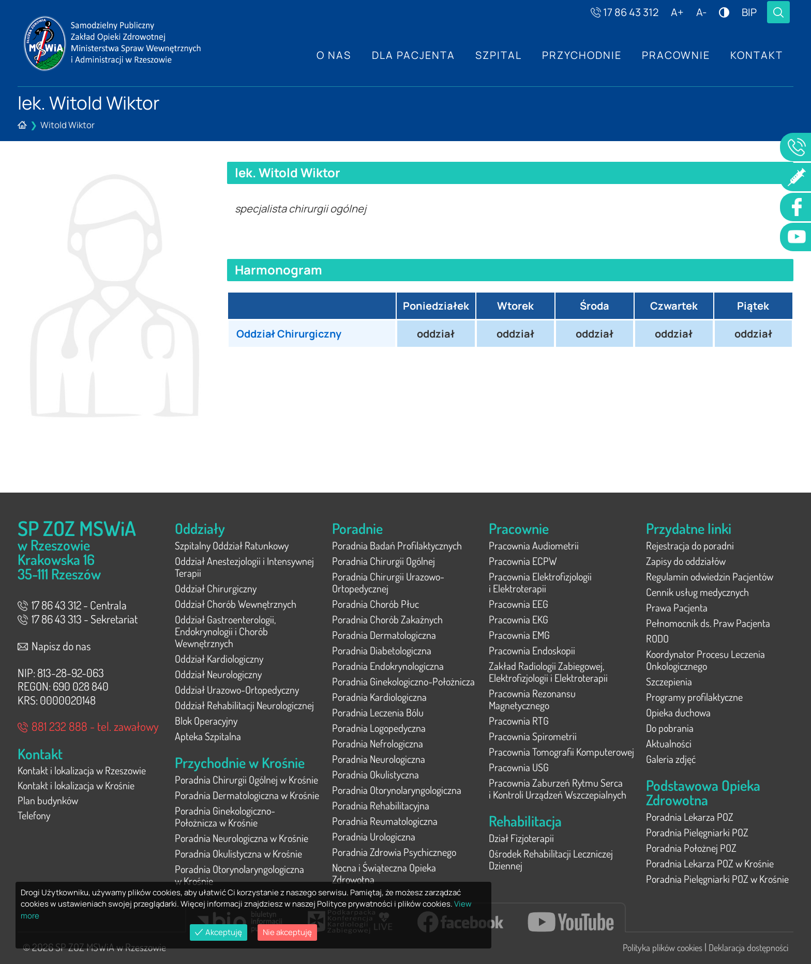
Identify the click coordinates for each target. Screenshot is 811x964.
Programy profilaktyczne (694, 696)
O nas (331, 55)
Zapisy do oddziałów (686, 561)
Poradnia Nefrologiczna (377, 743)
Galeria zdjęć (671, 759)
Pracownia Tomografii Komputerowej (561, 751)
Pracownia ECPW (523, 561)
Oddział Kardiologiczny (219, 658)
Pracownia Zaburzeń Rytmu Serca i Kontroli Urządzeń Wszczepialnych (557, 788)
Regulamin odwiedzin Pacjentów (709, 576)
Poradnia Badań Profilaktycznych (397, 545)
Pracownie (675, 55)
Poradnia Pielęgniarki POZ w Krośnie (717, 878)
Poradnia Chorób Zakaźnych (387, 619)
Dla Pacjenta (411, 55)
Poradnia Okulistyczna (375, 774)
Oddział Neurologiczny (218, 674)
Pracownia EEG (518, 603)
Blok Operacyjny (206, 720)
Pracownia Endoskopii (532, 650)
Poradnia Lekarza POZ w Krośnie (710, 863)
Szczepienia (669, 681)
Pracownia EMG (519, 634)
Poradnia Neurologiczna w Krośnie (241, 838)
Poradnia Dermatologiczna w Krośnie (247, 795)
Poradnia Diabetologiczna (381, 650)
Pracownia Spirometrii (533, 736)
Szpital (497, 55)
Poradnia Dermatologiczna (384, 634)
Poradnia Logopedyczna (379, 728)
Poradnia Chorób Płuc (375, 603)
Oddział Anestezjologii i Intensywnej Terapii (244, 566)
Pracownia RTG (519, 720)
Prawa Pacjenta (677, 607)
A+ (677, 12)
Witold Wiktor (67, 125)
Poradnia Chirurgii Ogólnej (383, 561)
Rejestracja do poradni (690, 545)
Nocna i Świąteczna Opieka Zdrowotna (384, 873)
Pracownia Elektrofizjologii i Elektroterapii (540, 582)
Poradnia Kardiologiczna (379, 696)
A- (701, 12)
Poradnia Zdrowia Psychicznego (394, 852)
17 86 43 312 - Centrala (72, 605)
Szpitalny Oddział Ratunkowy (232, 545)
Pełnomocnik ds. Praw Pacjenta (708, 623)
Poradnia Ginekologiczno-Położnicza (403, 681)
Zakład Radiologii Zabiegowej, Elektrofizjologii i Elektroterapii (548, 671)
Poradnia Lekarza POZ (689, 816)
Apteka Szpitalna (208, 736)
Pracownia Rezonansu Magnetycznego (532, 699)
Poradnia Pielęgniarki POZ (697, 832)
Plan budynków (48, 801)
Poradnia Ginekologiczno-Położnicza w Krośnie (225, 816)
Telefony (34, 817)
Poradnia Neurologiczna (378, 759)
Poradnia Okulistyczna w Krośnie (238, 853)
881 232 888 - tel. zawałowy (88, 725)
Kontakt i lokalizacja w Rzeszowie (82, 770)
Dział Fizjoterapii (521, 838)
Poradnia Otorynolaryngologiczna (396, 790)
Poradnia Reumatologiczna (385, 821)
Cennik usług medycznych (697, 592)
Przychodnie (581, 55)
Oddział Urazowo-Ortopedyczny (237, 689)
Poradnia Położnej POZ (691, 847)
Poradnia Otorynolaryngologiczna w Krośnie (239, 875)
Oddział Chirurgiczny (290, 334)
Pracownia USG (519, 767)
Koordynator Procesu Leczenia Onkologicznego (705, 659)
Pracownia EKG (518, 619)
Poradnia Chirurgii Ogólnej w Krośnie (246, 779)
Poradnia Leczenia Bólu (378, 712)
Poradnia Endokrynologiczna (388, 665)
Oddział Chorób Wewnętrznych (235, 603)
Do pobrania (670, 728)
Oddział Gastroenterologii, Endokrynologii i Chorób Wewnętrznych (225, 631)
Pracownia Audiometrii (534, 545)
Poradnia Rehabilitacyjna (380, 805)
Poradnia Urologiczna (373, 836)
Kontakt (756, 55)
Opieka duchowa (678, 712)
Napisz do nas (54, 645)
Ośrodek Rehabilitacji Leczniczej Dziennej (551, 859)
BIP (749, 12)
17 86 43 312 (624, 12)
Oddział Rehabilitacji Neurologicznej (244, 705)
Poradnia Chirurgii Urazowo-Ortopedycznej (388, 582)
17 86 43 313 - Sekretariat (78, 618)
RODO (657, 638)
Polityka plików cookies (662, 947)
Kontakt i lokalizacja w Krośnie (76, 786)
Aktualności (669, 743)
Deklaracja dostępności (748, 947)
